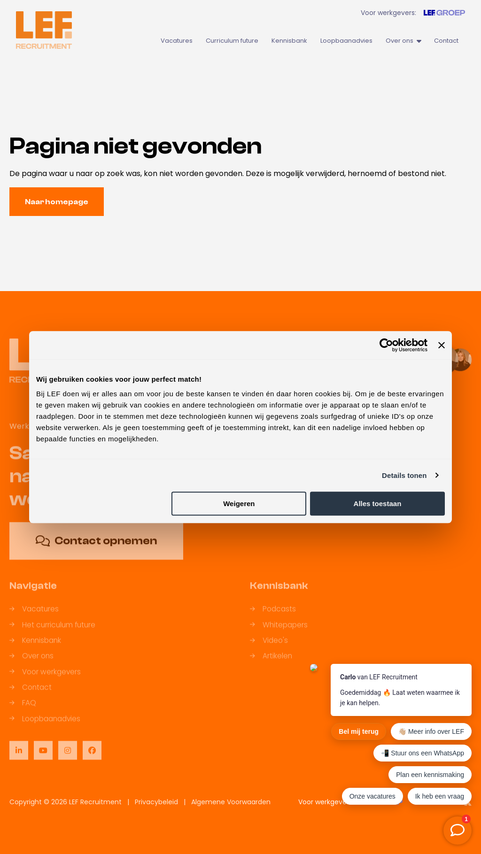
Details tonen (404, 475)
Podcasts (273, 615)
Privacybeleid (156, 802)
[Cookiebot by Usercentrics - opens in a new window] (386, 345)
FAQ (22, 709)
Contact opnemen (96, 547)
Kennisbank (289, 40)
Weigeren (239, 504)
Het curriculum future (52, 631)
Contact (446, 40)
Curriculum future (232, 40)
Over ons (403, 40)
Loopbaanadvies (346, 40)
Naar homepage (56, 202)
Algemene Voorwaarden (231, 802)
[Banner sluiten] (441, 345)
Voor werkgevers (45, 678)
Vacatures (177, 40)
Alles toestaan (378, 504)
